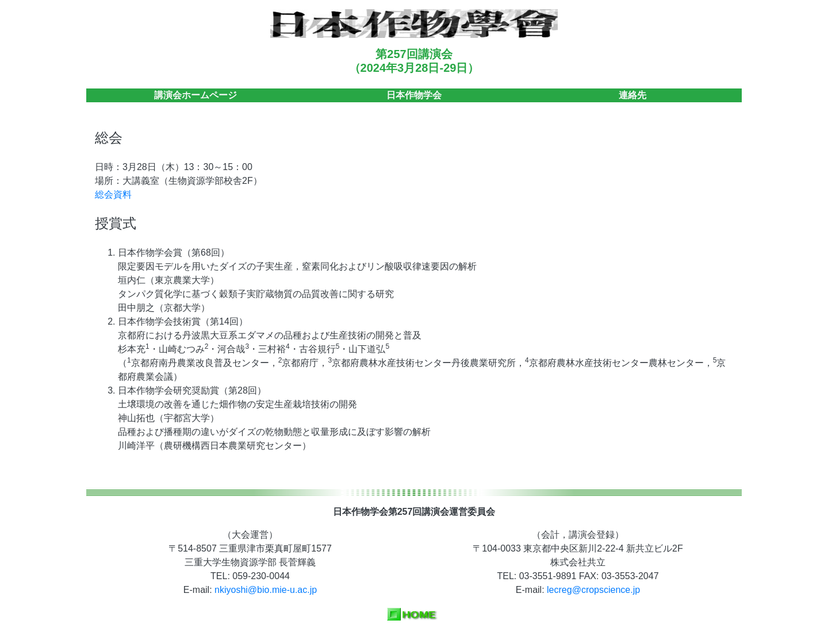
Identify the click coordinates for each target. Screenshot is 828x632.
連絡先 (632, 95)
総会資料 (113, 194)
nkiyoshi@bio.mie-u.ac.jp (265, 590)
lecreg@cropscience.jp (593, 590)
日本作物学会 (414, 95)
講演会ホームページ (195, 95)
